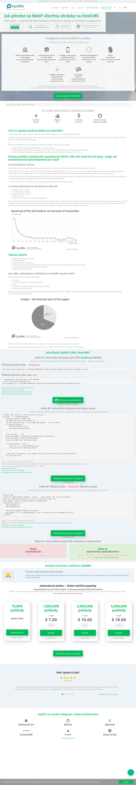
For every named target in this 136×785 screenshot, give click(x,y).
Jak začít (80, 8)
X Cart (68, 732)
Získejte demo (106, 8)
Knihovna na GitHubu (67, 400)
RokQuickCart (26, 722)
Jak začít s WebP (16, 104)
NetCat (68, 722)
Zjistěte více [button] (95, 782)
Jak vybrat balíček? (17, 637)
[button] (2, 1)
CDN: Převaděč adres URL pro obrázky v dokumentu (17, 394)
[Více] (95, 1)
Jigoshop (110, 722)
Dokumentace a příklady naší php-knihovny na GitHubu (18, 388)
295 (15, 27)
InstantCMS (26, 732)
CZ (126, 8)
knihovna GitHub (91, 357)
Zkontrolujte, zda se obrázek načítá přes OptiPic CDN (17, 392)
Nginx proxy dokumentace (9, 468)
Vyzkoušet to (17, 632)
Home (8, 104)
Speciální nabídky (92, 8)
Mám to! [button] (126, 782)
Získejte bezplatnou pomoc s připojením (13, 390)
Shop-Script (110, 732)
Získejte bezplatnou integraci (68, 478)
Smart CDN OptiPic (44, 1)
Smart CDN (64, 8)
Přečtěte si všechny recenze (108, 694)
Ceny (73, 8)
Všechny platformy (68, 738)
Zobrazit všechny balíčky (68, 653)
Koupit (51, 632)
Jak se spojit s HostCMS (68, 95)
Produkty (55, 8)
